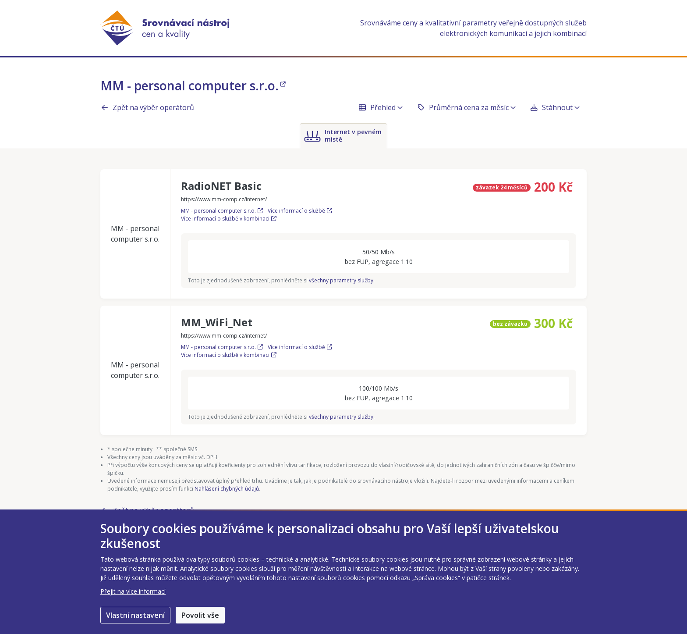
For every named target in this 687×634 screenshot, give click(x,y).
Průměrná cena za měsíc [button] (466, 107)
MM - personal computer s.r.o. (193, 85)
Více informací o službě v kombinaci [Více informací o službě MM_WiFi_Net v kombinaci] (228, 355)
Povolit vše (200, 615)
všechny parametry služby (341, 280)
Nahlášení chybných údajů (227, 488)
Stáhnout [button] (555, 107)
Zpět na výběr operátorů (147, 107)
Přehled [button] (380, 107)
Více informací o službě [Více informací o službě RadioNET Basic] (300, 210)
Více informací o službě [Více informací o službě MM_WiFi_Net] (300, 347)
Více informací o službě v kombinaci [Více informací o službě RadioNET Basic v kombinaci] (228, 218)
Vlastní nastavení (135, 615)
